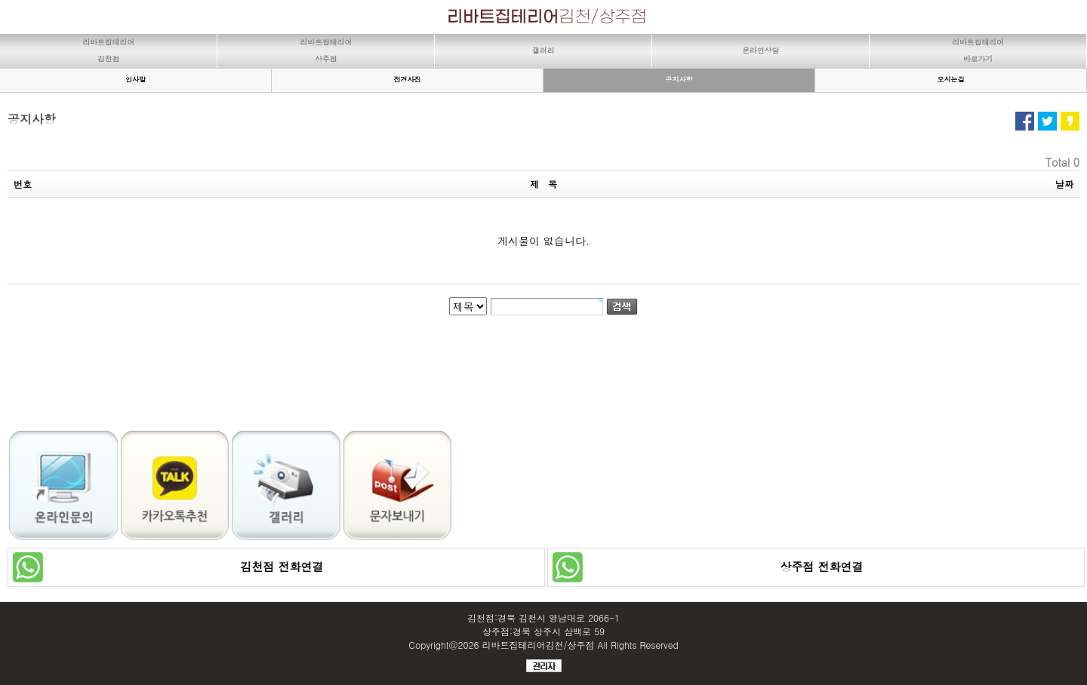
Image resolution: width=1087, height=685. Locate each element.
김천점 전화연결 (276, 566)
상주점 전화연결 (815, 566)
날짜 (1064, 183)
